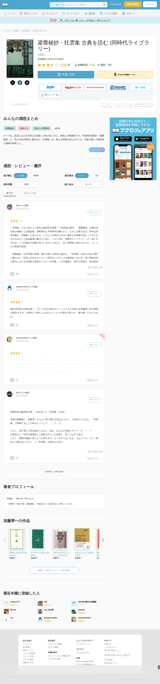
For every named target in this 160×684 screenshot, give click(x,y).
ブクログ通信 (28, 659)
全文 (97, 175)
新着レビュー (28, 650)
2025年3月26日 (22, 209)
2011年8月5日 (22, 396)
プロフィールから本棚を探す (59, 656)
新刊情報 (26, 647)
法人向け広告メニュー (112, 650)
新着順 (36, 175)
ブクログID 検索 (54, 659)
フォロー (94, 213)
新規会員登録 (132, 4)
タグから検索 (53, 647)
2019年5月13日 (22, 341)
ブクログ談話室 (29, 653)
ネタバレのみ (30, 193)
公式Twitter (108, 660)
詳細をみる (92, 274)
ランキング (27, 644)
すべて (9, 193)
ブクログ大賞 (28, 656)
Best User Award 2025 (84, 661)
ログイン (150, 4)
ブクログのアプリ (83, 653)
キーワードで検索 (55, 644)
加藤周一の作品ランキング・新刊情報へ (54, 570)
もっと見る (97, 150)
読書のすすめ (28, 663)
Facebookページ (110, 663)
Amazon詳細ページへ (125, 74)
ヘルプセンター (110, 647)
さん (19, 205)
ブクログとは (115, 4)
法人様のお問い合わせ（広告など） (118, 655)
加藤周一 (42, 54)
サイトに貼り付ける (19, 104)
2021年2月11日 (22, 290)
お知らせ (107, 644)
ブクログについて (83, 644)
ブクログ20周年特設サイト (86, 664)
